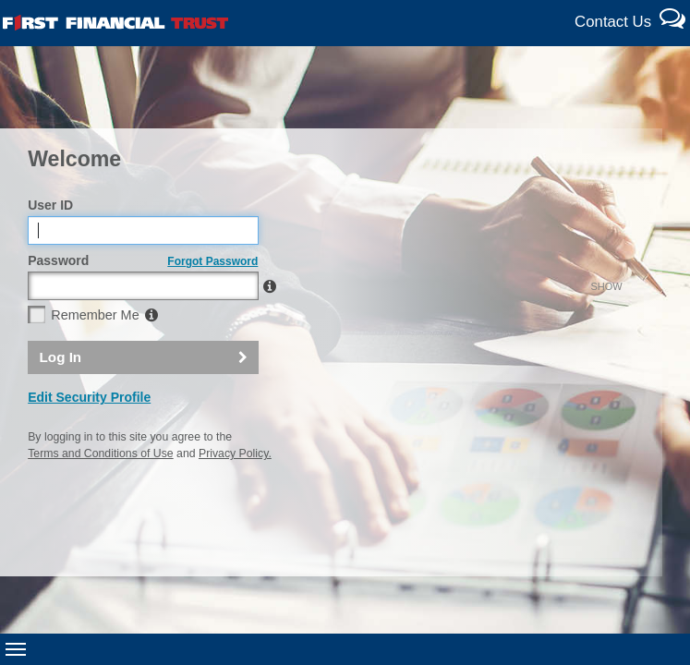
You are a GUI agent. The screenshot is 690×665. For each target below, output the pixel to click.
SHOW (224, 326)
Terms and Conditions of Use (100, 493)
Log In (61, 397)
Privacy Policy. (235, 493)
